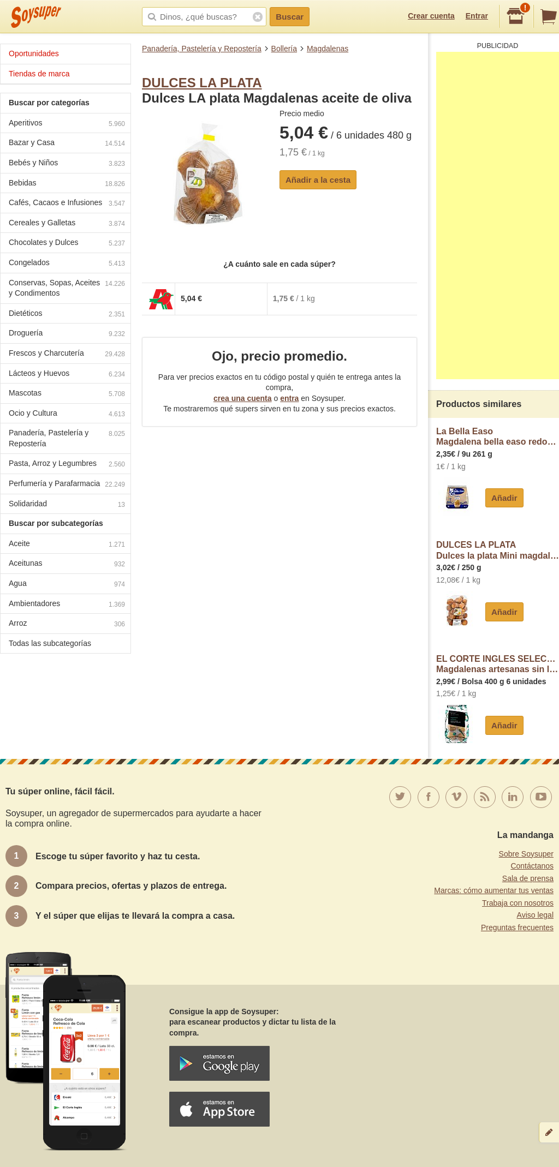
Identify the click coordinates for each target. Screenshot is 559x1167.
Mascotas (67, 394)
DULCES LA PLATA (202, 82)
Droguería (67, 334)
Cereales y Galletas (67, 224)
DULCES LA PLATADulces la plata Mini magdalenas (497, 550)
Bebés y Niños (67, 164)
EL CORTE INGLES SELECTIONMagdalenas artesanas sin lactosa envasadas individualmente (497, 664)
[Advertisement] (497, 215)
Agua (67, 584)
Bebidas (67, 184)
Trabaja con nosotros (518, 903)
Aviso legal (535, 915)
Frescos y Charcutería (67, 354)
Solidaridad (67, 505)
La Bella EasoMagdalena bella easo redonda (497, 437)
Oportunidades (34, 53)
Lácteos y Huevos (67, 374)
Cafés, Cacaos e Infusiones (67, 204)
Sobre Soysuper (526, 853)
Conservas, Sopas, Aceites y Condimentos (67, 288)
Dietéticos (67, 314)
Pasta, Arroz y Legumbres (67, 464)
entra (289, 398)
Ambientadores (67, 605)
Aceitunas (67, 564)
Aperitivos (67, 124)
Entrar (477, 15)
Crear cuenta (431, 15)
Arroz (67, 624)
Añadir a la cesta (318, 179)
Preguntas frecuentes (517, 927)
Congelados (67, 264)
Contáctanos (532, 865)
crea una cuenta (242, 398)
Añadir (504, 497)
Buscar (290, 16)
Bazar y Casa (67, 143)
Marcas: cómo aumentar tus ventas (494, 890)
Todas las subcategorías (50, 643)
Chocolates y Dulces (67, 243)
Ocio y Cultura (67, 414)
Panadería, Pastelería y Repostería (201, 48)
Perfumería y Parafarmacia (67, 484)
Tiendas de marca (39, 73)
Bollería (284, 48)
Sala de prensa (528, 878)
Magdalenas (327, 48)
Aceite (67, 544)
